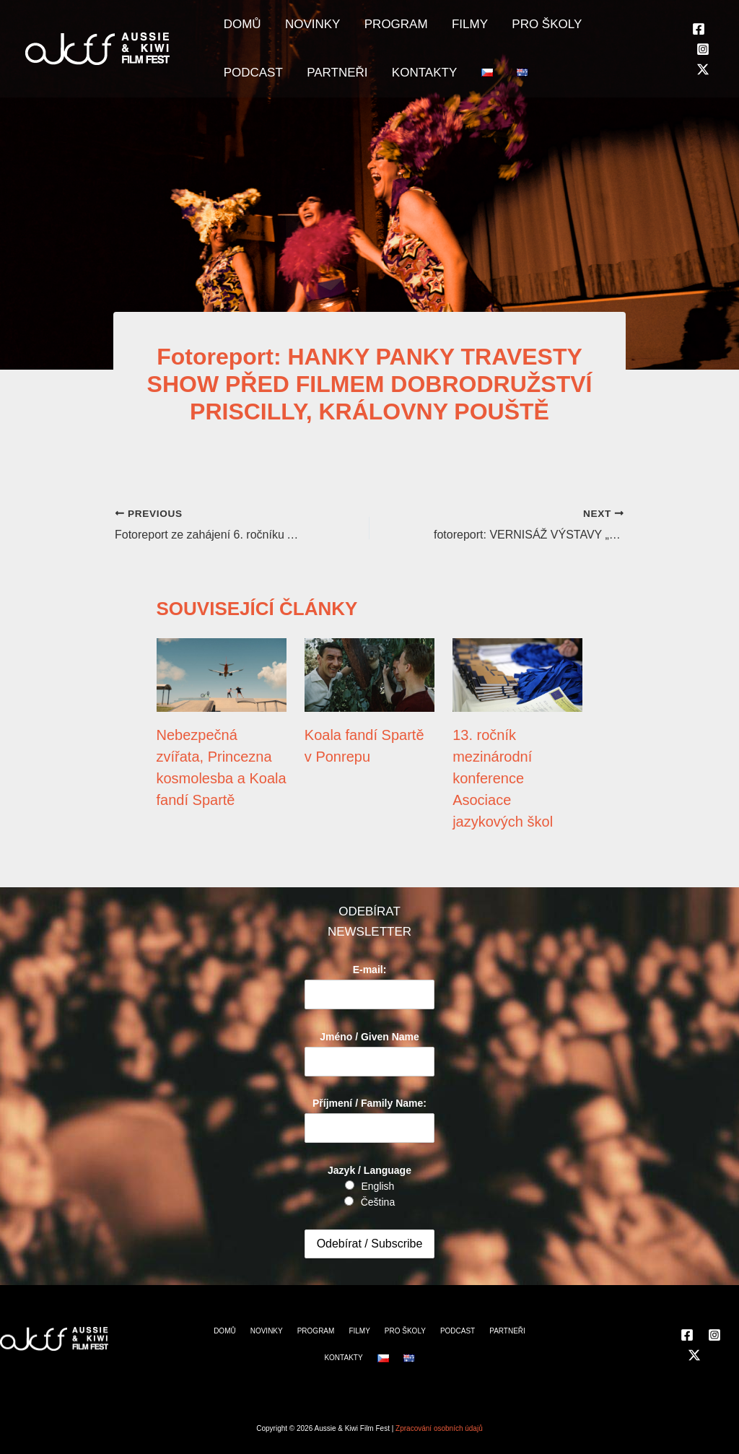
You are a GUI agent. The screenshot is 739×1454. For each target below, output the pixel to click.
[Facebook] (698, 38)
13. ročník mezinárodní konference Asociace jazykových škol (502, 778)
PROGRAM (371, 29)
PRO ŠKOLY (503, 29)
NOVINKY (298, 29)
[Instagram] (702, 58)
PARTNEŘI (249, 87)
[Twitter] (702, 79)
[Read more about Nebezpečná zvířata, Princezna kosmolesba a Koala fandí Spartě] (222, 675)
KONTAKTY (326, 87)
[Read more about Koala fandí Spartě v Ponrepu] (369, 675)
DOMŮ (237, 29)
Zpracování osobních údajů (439, 1428)
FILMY (436, 29)
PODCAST (582, 29)
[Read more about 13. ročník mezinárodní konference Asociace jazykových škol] (517, 675)
